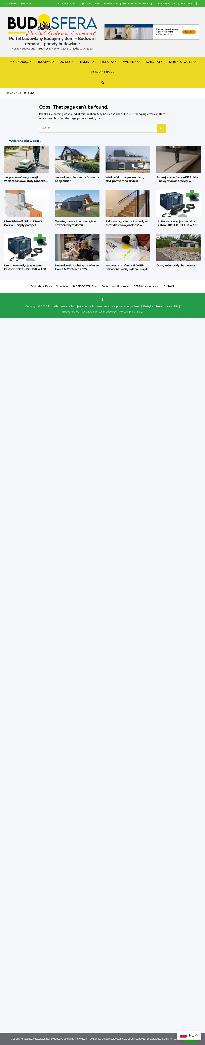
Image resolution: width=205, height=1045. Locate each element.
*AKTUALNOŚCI (19, 62)
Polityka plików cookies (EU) (160, 306)
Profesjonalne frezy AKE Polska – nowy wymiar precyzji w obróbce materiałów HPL (177, 181)
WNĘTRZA (129, 62)
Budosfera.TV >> (65, 3)
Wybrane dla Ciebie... (25, 141)
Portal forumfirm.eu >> (136, 3)
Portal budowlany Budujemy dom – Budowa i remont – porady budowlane (93, 306)
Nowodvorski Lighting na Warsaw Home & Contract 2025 (77, 267)
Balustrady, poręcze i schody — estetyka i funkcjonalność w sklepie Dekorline (127, 225)
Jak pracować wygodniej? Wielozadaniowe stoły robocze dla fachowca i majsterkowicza (24, 181)
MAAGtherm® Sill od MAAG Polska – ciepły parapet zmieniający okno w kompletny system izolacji (24, 227)
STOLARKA (107, 62)
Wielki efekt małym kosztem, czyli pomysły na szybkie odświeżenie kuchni (125, 181)
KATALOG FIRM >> (102, 72)
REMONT (85, 62)
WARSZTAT (153, 62)
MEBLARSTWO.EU (181, 62)
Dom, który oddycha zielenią (175, 265)
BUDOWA (44, 62)
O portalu (85, 3)
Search (161, 128)
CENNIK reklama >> (165, 3)
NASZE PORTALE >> (106, 3)
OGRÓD (65, 62)
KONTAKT (186, 3)
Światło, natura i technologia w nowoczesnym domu (75, 223)
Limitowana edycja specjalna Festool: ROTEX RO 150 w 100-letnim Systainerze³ (178, 225)
